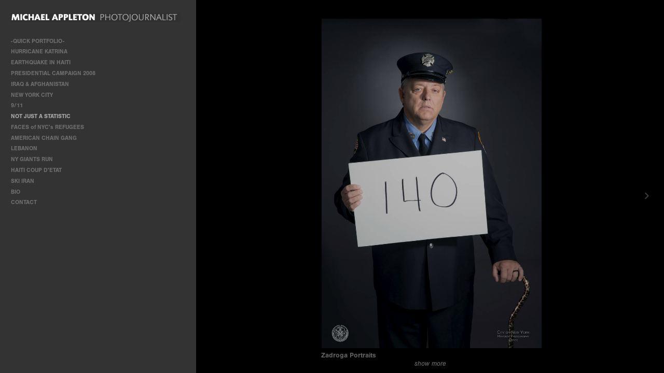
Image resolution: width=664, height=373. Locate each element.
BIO (15, 192)
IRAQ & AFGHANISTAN (40, 84)
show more (430, 363)
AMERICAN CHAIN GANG (44, 138)
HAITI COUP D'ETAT (36, 170)
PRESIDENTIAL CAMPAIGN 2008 (53, 73)
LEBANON (24, 148)
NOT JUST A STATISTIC (41, 116)
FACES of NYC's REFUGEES (47, 127)
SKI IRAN (22, 181)
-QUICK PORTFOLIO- (37, 41)
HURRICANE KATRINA (39, 51)
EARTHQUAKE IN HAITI (41, 62)
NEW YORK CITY (32, 95)
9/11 (17, 105)
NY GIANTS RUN (32, 159)
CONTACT (24, 202)
